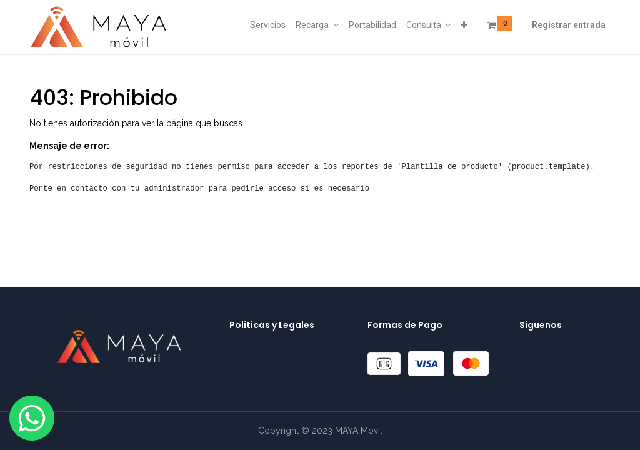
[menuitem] (268, 25)
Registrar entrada (569, 25)
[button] (464, 25)
